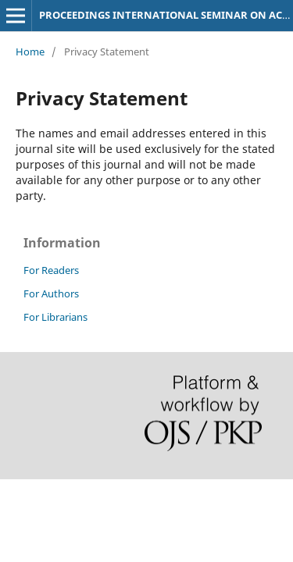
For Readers (51, 270)
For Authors (51, 293)
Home (30, 51)
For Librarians (55, 317)
